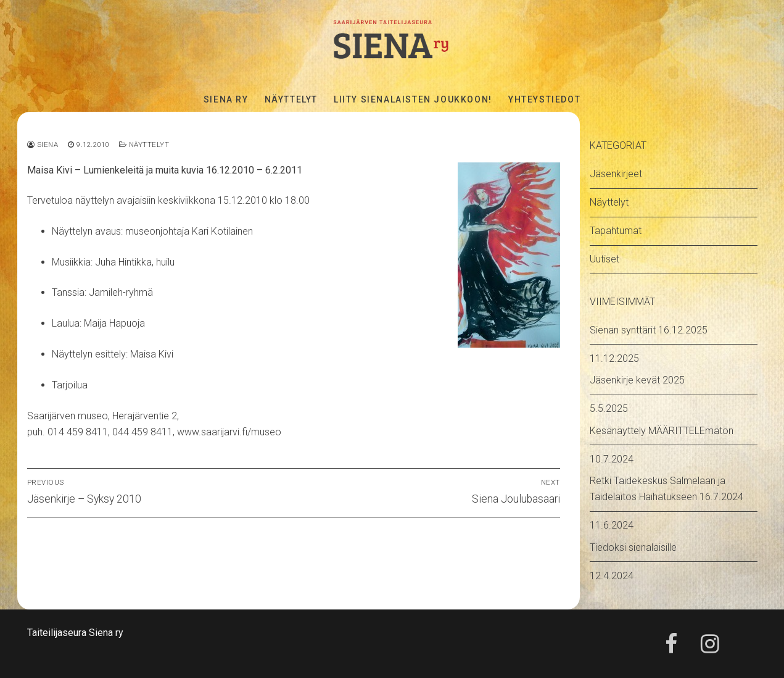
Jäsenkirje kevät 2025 (637, 380)
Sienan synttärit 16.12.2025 (649, 330)
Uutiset (604, 259)
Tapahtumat (616, 230)
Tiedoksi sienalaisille (633, 547)
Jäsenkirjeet (616, 174)
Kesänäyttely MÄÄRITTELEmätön (661, 431)
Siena (43, 144)
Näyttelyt (144, 144)
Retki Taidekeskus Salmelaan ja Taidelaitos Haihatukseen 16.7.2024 (666, 489)
